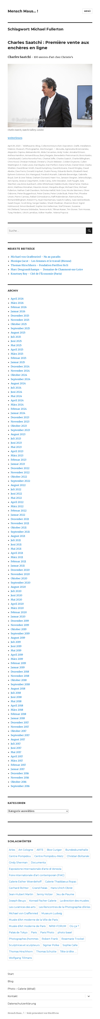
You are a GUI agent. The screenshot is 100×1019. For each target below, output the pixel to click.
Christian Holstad (28, 161)
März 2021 (17, 557)
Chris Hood (13, 161)
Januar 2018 (18, 718)
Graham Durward (41, 177)
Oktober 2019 (18, 629)
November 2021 (20, 523)
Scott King (26, 203)
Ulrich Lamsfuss (30, 212)
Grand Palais (39, 888)
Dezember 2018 (20, 671)
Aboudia (60, 149)
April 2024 (17, 400)
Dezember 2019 (20, 620)
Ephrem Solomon (16, 174)
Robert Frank (50, 938)
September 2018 (20, 684)
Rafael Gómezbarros (40, 196)
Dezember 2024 (20, 366)
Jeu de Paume (65, 894)
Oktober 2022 (19, 476)
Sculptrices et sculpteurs (24, 945)
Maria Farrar (74, 184)
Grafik (76, 146)
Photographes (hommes (23, 938)
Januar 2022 (18, 514)
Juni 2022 (16, 493)
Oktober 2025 (19, 324)
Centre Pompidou (20, 856)
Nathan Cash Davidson (28, 190)
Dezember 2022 (20, 468)
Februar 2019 (18, 663)
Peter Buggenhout (26, 193)
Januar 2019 (18, 667)
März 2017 (17, 760)
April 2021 (17, 552)
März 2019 (17, 658)
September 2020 (20, 582)
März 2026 (17, 302)
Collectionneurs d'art (51, 146)
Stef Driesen (65, 206)
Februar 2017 (18, 764)
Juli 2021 (16, 540)
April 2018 (17, 705)
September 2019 (20, 633)
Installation (85, 146)
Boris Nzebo (85, 155)
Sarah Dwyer (14, 203)
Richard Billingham (17, 200)
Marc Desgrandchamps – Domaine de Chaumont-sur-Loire (47, 269)
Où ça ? (74, 926)
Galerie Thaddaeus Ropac (60, 881)
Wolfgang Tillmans (20, 957)
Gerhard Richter (19, 888)
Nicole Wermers (75, 190)
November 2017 (20, 726)
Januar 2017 (18, 769)
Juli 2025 (16, 336)
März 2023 (17, 455)
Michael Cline (71, 187)
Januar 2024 (18, 413)
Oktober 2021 (18, 527)
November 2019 (20, 625)
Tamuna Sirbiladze (29, 209)
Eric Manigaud (33, 174)
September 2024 (20, 379)
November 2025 (20, 319)
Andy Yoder (63, 152)
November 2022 (20, 472)
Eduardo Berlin (65, 171)
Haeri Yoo (55, 177)
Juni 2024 (16, 391)
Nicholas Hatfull (47, 190)
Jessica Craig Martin (28, 181)
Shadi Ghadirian (55, 203)
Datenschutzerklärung (22, 1003)
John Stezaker (59, 181)
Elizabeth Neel (80, 171)
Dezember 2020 (20, 569)
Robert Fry (32, 200)
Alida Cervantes (48, 152)
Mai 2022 (16, 497)
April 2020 (17, 603)
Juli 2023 (16, 438)
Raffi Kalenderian (59, 196)
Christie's (41, 161)
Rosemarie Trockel (72, 938)
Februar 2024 (19, 408)
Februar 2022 (18, 510)
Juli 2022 (16, 489)
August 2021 (18, 536)
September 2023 (20, 430)
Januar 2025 (18, 362)
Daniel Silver (78, 165)
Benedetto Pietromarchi (66, 155)
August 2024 (18, 383)
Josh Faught (73, 181)
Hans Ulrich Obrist (62, 888)
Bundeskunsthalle (76, 849)
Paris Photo (47, 932)
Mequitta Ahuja (56, 187)
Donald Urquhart (35, 171)
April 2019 (17, 654)
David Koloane (60, 168)
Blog (38, 146)
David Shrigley (75, 168)
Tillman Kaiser (59, 209)
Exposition (68, 146)
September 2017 (20, 735)
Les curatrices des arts (22, 907)
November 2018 (20, 675)
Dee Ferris (20, 171)
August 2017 (18, 739)
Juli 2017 (16, 743)
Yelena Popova (60, 212)
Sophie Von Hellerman (47, 206)
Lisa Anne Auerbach (26, 184)
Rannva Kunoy (76, 196)
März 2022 (17, 506)
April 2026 (17, 298)
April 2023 (17, 451)
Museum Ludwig (51, 913)
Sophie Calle (70, 945)
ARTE (40, 849)
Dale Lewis (27, 165)
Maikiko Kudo (61, 184)
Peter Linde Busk (59, 193)
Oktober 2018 (19, 680)
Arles (12, 849)
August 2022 (18, 485)
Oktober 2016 (18, 781)
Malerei (11, 149)
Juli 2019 (16, 641)
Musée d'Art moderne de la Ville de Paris (33, 919)
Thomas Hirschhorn (21, 951)
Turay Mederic (15, 212)
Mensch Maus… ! (23, 11)
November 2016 (20, 777)
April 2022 (17, 502)
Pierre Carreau (22, 196)
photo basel (65, 932)
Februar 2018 (18, 714)
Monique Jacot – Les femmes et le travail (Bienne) (41, 260)
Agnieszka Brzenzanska (76, 149)
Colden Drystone (71, 161)
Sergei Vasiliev (39, 203)
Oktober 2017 (18, 730)
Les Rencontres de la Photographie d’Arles (64, 907)
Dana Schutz (65, 165)
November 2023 (20, 421)
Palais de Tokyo (18, 932)
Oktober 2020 (19, 578)
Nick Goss (61, 190)
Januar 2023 (18, 463)
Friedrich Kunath (49, 174)
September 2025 (20, 328)
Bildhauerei (29, 146)
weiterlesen (15, 137)
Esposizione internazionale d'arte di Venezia (35, 868)
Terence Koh (45, 209)
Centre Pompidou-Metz (48, 856)
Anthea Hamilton (16, 155)
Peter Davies (43, 193)
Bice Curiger (54, 849)
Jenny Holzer (45, 894)
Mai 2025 (16, 345)
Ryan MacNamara (47, 200)
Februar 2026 (19, 307)
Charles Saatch (63, 158)
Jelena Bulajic (85, 177)
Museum (20, 149)
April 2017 (17, 756)
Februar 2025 (18, 357)
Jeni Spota (13, 181)
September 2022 (20, 480)
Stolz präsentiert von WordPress (43, 1013)
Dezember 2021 (20, 519)
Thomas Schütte (46, 951)
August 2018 (18, 688)
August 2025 (18, 332)
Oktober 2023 (19, 425)
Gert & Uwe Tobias (23, 177)
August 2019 (18, 637)
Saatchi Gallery (63, 200)
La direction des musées (74, 900)
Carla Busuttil (14, 158)
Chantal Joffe (49, 158)
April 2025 (17, 349)
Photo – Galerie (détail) (21, 988)
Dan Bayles (39, 165)
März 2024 (17, 404)
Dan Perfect (52, 165)
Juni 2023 (16, 442)
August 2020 (18, 586)
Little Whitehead (45, 184)
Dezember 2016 (20, 773)
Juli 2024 (16, 387)
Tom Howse (84, 209)
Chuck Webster (54, 161)
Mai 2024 (16, 396)
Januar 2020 (18, 616)
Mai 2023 (16, 446)
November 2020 (20, 574)
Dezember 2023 (20, 417)
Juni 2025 (16, 341)
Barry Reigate (46, 155)
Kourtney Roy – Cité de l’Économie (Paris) (36, 273)
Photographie (32, 149)
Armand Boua (32, 155)
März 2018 (17, 709)
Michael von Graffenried (23, 913)
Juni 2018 (16, 697)
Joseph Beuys (17, 900)
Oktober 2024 (19, 374)
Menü (87, 11)
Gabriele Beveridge (67, 174)
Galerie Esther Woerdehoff (25, 881)
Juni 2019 (16, 646)
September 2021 (20, 531)
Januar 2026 (18, 311)
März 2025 (17, 353)
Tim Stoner (72, 209)
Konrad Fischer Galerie (42, 900)
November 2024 (20, 370)
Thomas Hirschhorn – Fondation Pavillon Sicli (39, 265)
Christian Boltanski (78, 856)
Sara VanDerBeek (81, 200)
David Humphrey (43, 168)
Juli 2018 (16, 692)
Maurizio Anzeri (40, 187)
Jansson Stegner (69, 177)
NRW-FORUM (57, 926)
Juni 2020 (16, 595)
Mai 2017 (16, 752)
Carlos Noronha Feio (31, 158)
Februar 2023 (18, 459)
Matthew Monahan (23, 187)
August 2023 (18, 434)
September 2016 (20, 786)
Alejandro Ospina (16, 152)
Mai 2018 (16, 701)
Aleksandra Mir (33, 152)
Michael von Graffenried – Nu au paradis (36, 256)
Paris (34, 932)
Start (11, 974)
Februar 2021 (18, 561)
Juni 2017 (16, 747)
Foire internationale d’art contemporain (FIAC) (36, 875)
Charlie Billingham (81, 158)
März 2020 (17, 608)
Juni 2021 (16, 544)
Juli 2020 (16, 591)
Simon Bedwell (27, 206)
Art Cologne (25, 849)
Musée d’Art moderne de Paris (27, 926)
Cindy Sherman (18, 862)
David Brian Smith (25, 168)
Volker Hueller (45, 212)
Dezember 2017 (20, 722)
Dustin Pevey (50, 171)
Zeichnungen (46, 149)
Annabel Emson (77, 152)
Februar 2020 (19, 612)
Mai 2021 (16, 548)
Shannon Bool (71, 203)
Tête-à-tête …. (68, 951)
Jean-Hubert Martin (21, 894)
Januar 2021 (18, 565)
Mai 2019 (16, 650)
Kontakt (13, 996)
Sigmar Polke (51, 945)
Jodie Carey (45, 181)
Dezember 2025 (20, 315)
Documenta (38, 862)
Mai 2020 (16, 599)
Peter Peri (73, 193)
